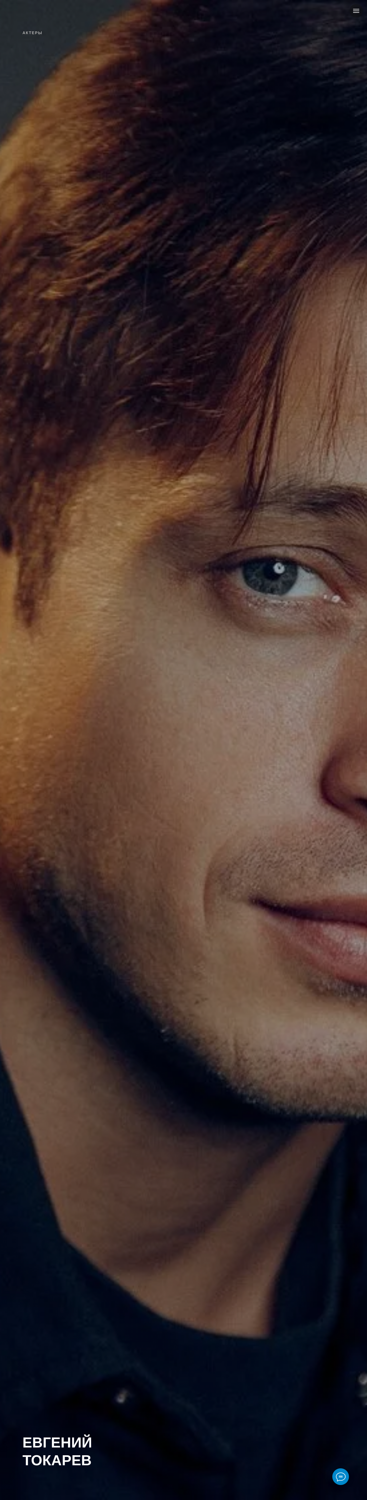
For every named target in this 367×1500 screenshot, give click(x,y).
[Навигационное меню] (356, 11)
